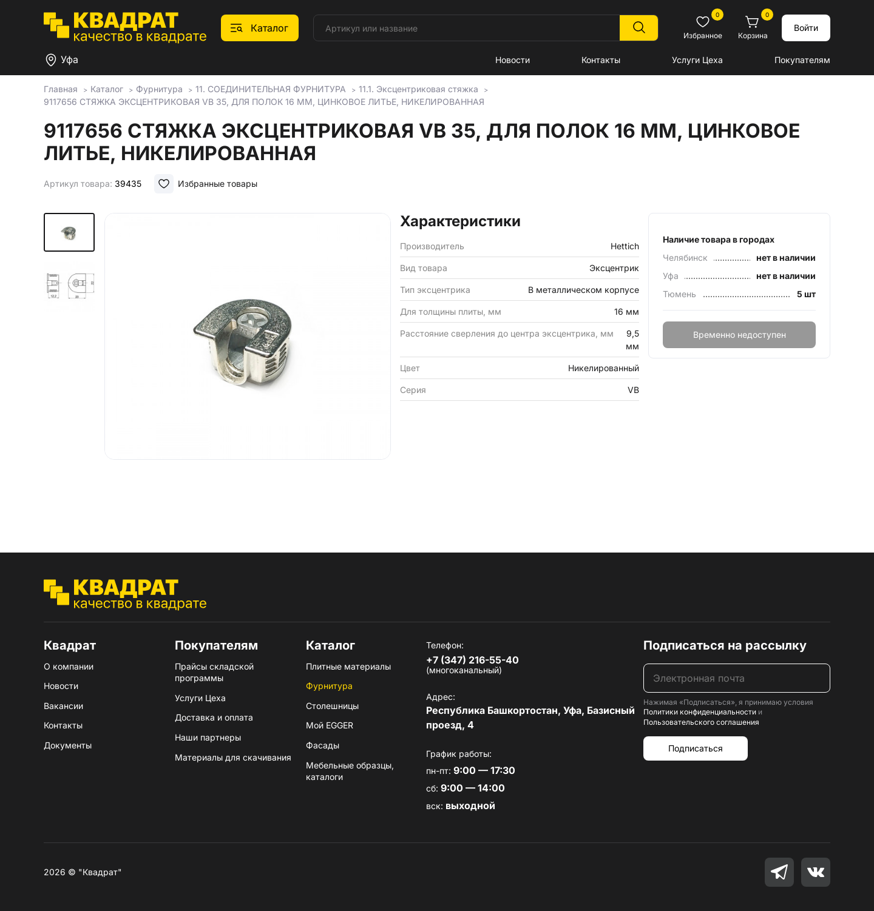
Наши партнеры (208, 737)
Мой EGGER (329, 725)
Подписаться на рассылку (725, 645)
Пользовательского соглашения (701, 722)
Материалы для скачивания (233, 757)
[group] (247, 365)
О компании (68, 666)
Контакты (600, 60)
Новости (512, 60)
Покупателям (802, 60)
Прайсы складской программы (214, 672)
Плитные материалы (348, 666)
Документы (68, 745)
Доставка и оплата (214, 717)
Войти (806, 27)
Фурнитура (329, 686)
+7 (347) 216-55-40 (472, 659)
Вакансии (63, 706)
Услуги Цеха (697, 60)
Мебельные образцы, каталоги (350, 771)
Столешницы (332, 706)
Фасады (322, 745)
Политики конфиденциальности (699, 711)
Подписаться (695, 748)
